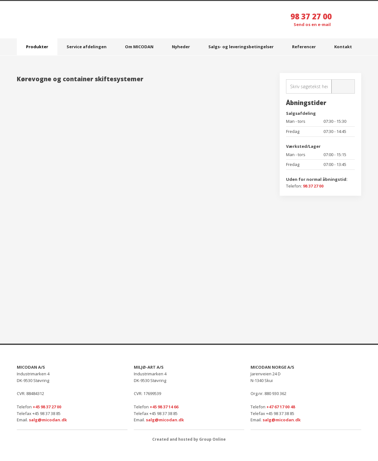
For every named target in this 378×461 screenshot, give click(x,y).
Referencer (304, 46)
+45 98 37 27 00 (47, 407)
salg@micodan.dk (48, 420)
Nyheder (181, 46)
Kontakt (343, 46)
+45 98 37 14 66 (164, 407)
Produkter (37, 46)
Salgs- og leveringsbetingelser (241, 46)
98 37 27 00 (311, 16)
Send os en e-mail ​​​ (313, 24)
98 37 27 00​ (313, 186)
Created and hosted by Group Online (189, 439)
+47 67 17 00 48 (280, 407)
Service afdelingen (87, 46)
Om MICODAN (139, 46)
